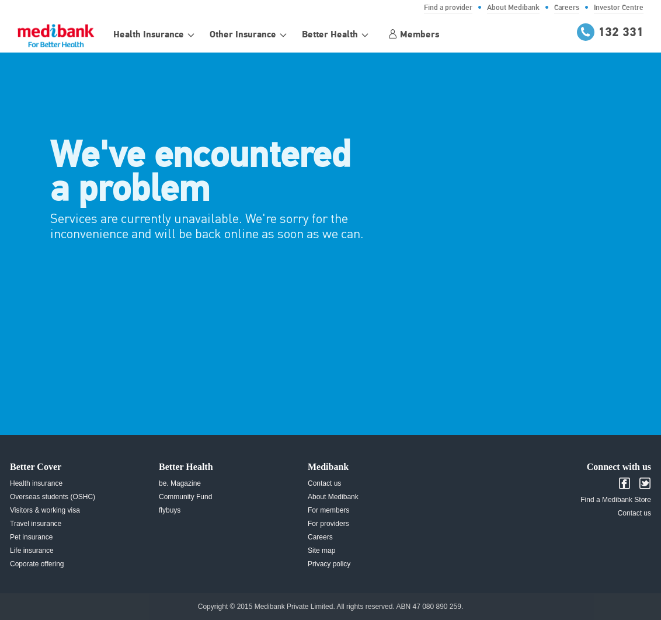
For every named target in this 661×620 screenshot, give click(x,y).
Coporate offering (37, 564)
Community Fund (185, 497)
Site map (321, 550)
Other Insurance (243, 35)
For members (328, 510)
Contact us (324, 483)
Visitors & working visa (45, 510)
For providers (328, 524)
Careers (320, 537)
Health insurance (36, 483)
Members (413, 34)
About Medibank (333, 497)
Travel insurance (35, 524)
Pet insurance (31, 537)
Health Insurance (148, 35)
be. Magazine (180, 483)
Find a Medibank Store (615, 500)
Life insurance (32, 550)
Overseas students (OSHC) (52, 497)
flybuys (169, 510)
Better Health (330, 35)
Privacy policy (329, 564)
